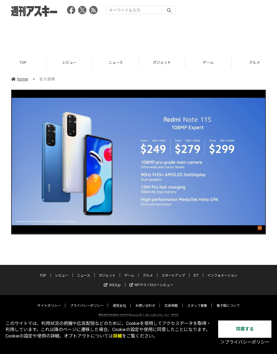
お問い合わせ (145, 300)
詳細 (117, 336)
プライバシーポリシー (86, 300)
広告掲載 (171, 300)
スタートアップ (173, 270)
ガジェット (162, 62)
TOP (23, 62)
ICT (196, 270)
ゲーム (208, 62)
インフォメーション (222, 270)
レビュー (69, 62)
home (19, 79)
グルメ (148, 270)
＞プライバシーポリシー (244, 342)
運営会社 (119, 300)
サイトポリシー (49, 300)
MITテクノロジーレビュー (151, 279)
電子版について (228, 300)
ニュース (116, 62)
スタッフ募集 (197, 300)
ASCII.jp (112, 279)
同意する (245, 329)
